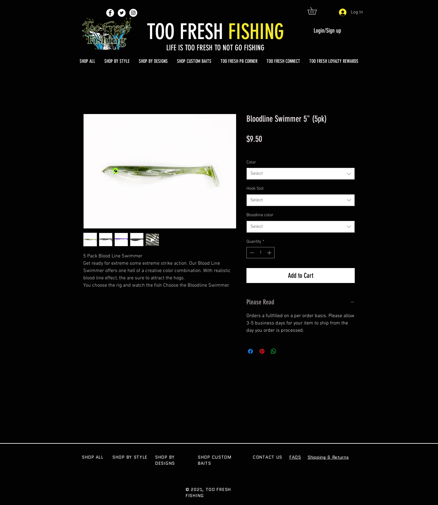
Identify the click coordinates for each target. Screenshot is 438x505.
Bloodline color (260, 215)
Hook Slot (255, 188)
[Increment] (270, 252)
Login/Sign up (327, 30)
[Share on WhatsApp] (273, 351)
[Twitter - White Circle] (122, 13)
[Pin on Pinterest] (262, 351)
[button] (315, 11)
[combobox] (300, 174)
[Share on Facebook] (250, 351)
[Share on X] (285, 351)
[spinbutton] (260, 252)
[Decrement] (251, 252)
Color (251, 162)
